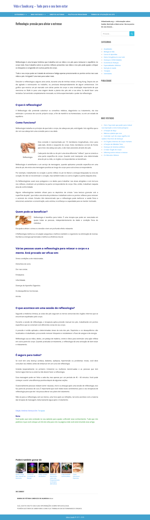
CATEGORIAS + (19, 14)
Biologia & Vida (109, 52)
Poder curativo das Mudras (43, 475)
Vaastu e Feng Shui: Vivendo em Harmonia (21, 476)
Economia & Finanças (111, 63)
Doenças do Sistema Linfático (114, 147)
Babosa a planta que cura (113, 133)
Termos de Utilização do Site (103, 14)
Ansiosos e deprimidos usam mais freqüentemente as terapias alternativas (55, 479)
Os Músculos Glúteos (111, 155)
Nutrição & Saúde (110, 68)
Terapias (41, 411)
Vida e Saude (70, 517)
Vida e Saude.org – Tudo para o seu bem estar (41, 6)
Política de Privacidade (77, 14)
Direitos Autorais (57, 14)
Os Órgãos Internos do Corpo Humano (118, 141)
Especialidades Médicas (112, 65)
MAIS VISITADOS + (37, 14)
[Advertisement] (57, 42)
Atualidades (108, 49)
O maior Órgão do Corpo (113, 150)
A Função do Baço (110, 131)
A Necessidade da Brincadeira (65, 475)
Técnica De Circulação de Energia (31, 476)
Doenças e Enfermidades (113, 60)
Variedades (108, 73)
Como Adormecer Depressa (76, 476)
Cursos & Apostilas (110, 54)
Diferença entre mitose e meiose (116, 152)
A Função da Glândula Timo (113, 144)
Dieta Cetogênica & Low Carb (114, 57)
